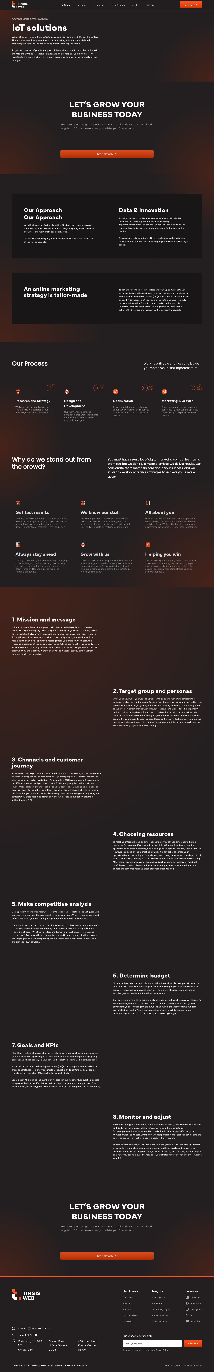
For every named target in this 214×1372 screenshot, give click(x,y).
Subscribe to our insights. (138, 1336)
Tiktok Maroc (159, 1297)
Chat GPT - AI (159, 1321)
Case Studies (117, 4)
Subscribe (193, 1343)
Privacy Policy (172, 1365)
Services (127, 1303)
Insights (135, 4)
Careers (150, 4)
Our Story (65, 4)
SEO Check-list (160, 1315)
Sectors (100, 4)
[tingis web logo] (20, 4)
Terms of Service (193, 1365)
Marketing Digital (161, 1309)
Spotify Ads (158, 1303)
